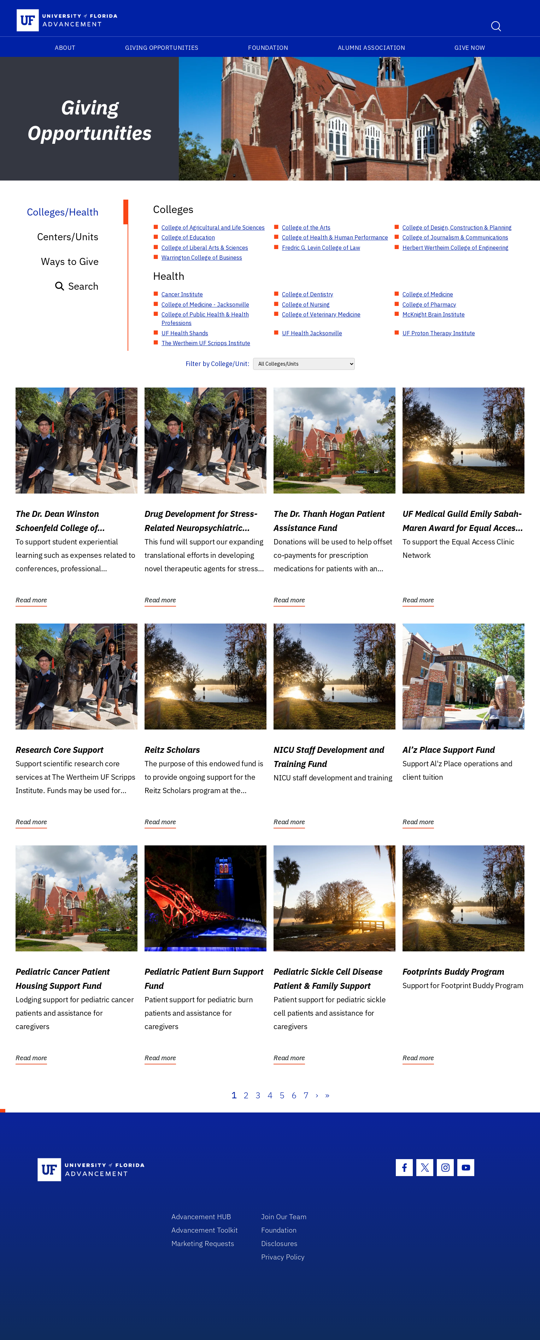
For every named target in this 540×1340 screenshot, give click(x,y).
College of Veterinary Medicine (321, 314)
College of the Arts (306, 227)
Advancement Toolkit (204, 1230)
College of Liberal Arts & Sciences (205, 247)
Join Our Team (284, 1216)
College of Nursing (306, 304)
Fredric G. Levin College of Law (321, 247)
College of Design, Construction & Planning (457, 227)
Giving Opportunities (162, 48)
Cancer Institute (182, 294)
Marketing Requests (202, 1243)
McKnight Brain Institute (434, 314)
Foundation (268, 48)
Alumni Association (371, 48)
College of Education (188, 237)
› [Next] (317, 1095)
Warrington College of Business (202, 257)
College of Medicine (428, 294)
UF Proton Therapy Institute (439, 333)
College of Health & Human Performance (335, 237)
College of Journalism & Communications (455, 237)
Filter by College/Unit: (218, 364)
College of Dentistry (307, 294)
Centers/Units (68, 236)
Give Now (469, 48)
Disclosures (279, 1243)
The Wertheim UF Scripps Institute (206, 343)
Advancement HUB (201, 1216)
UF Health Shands (185, 333)
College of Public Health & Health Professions (205, 318)
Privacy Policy (283, 1257)
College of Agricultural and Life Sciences (213, 227)
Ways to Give (70, 261)
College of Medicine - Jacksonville (205, 304)
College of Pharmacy (429, 304)
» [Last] (327, 1095)
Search (76, 286)
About (65, 48)
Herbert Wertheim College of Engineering (456, 247)
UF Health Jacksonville (312, 333)
